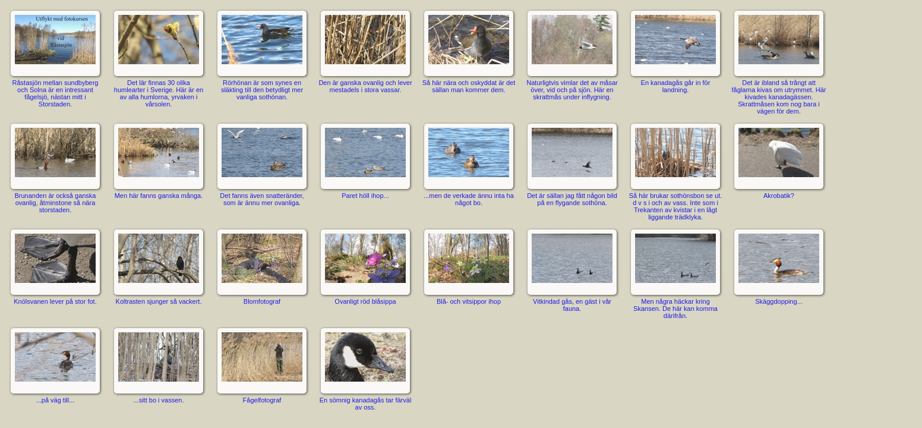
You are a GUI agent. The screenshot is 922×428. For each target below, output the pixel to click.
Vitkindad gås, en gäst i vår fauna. (572, 269)
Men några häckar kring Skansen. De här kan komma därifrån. (675, 272)
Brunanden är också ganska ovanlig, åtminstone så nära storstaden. (55, 167)
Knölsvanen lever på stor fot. (55, 265)
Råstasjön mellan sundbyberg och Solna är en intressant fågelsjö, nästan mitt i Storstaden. (55, 58)
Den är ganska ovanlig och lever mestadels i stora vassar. (365, 50)
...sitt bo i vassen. (158, 364)
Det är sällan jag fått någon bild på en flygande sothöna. (572, 163)
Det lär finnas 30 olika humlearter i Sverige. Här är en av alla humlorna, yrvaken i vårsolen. (158, 58)
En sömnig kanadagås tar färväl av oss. (365, 368)
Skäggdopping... (778, 265)
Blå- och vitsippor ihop (468, 265)
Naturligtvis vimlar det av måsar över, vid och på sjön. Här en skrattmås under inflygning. (572, 54)
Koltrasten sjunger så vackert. (158, 265)
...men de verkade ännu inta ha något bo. (468, 163)
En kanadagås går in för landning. (675, 50)
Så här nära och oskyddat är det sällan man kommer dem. (468, 50)
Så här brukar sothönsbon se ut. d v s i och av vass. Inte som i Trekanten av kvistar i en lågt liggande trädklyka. (675, 171)
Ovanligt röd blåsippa (365, 265)
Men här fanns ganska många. (158, 160)
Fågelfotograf (262, 364)
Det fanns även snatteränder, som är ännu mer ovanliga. (262, 163)
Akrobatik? (778, 160)
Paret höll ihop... (365, 160)
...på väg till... (55, 364)
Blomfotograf (262, 265)
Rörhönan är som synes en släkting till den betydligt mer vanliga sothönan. (262, 54)
